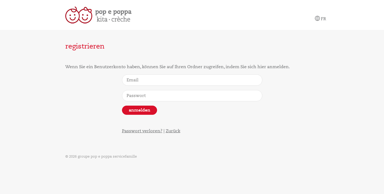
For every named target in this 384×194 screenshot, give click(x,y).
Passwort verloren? (142, 131)
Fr (320, 19)
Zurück (173, 131)
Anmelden (139, 110)
